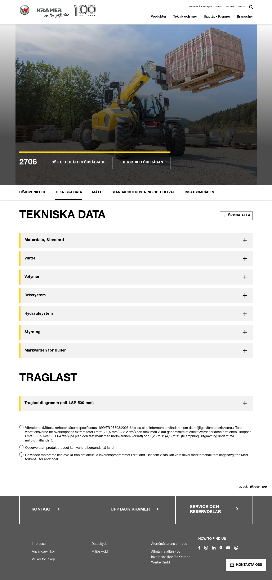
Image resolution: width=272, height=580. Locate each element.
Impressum (40, 544)
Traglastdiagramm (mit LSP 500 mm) (59, 403)
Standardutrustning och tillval (143, 192)
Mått (97, 192)
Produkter (158, 17)
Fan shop (230, 6)
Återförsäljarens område (169, 544)
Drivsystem (35, 295)
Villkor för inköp (43, 559)
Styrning (32, 332)
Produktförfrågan (143, 162)
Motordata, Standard (44, 240)
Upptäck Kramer (217, 17)
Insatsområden (199, 192)
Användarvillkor (43, 551)
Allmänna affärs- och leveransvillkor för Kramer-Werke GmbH (171, 556)
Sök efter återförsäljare (200, 6)
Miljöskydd (100, 551)
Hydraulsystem (38, 314)
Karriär (218, 6)
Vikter (30, 258)
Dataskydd (99, 544)
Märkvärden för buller (45, 351)
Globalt (242, 6)
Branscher (245, 17)
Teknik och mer (185, 17)
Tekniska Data (68, 192)
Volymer (32, 277)
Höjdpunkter (32, 192)
